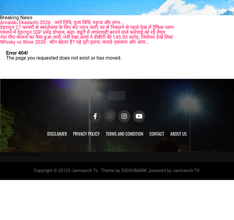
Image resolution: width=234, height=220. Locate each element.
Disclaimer (57, 133)
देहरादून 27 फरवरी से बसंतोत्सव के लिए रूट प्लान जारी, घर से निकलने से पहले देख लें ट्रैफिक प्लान (87, 27)
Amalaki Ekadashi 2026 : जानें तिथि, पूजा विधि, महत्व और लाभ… (61, 22)
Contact (156, 133)
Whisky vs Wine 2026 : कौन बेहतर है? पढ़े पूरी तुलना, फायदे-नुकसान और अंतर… (74, 42)
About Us (178, 133)
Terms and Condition (124, 133)
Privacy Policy (86, 133)
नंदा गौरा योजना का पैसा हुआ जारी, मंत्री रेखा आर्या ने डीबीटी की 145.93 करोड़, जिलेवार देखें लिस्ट (86, 37)
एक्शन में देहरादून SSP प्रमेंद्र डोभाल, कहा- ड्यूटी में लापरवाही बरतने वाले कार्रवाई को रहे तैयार (82, 32)
